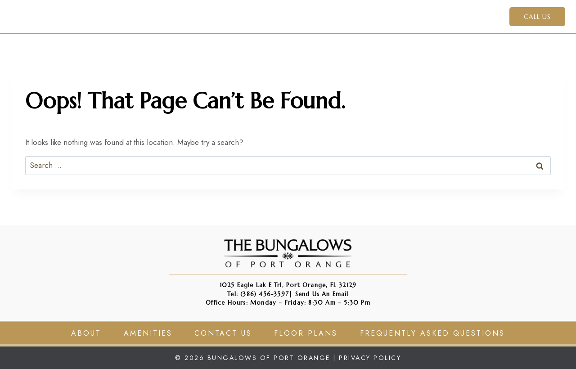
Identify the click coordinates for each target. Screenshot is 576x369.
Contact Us (460, 16)
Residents (403, 16)
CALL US (537, 17)
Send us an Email (322, 294)
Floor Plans (306, 333)
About (86, 333)
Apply (359, 16)
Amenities (315, 16)
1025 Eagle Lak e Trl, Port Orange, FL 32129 (288, 285)
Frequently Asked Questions (432, 333)
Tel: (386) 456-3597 (258, 294)
